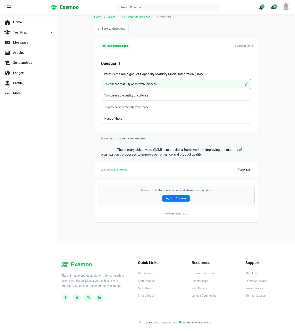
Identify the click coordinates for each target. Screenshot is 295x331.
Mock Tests (145, 288)
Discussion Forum (203, 273)
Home (98, 17)
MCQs (111, 17)
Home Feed (145, 273)
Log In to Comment (176, 198)
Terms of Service (256, 281)
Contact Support (255, 295)
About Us (251, 273)
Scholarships (200, 281)
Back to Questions (111, 28)
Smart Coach (146, 295)
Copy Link (244, 169)
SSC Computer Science (136, 17)
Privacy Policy (254, 288)
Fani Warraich (120, 169)
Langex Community (204, 295)
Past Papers (199, 288)
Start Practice (146, 281)
